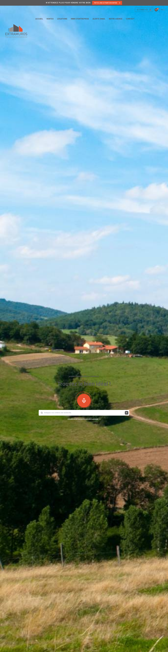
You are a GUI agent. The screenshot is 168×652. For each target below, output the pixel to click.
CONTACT (130, 19)
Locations (62, 19)
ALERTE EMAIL (99, 19)
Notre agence (115, 19)
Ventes (50, 19)
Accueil (39, 19)
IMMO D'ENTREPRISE (80, 19)
